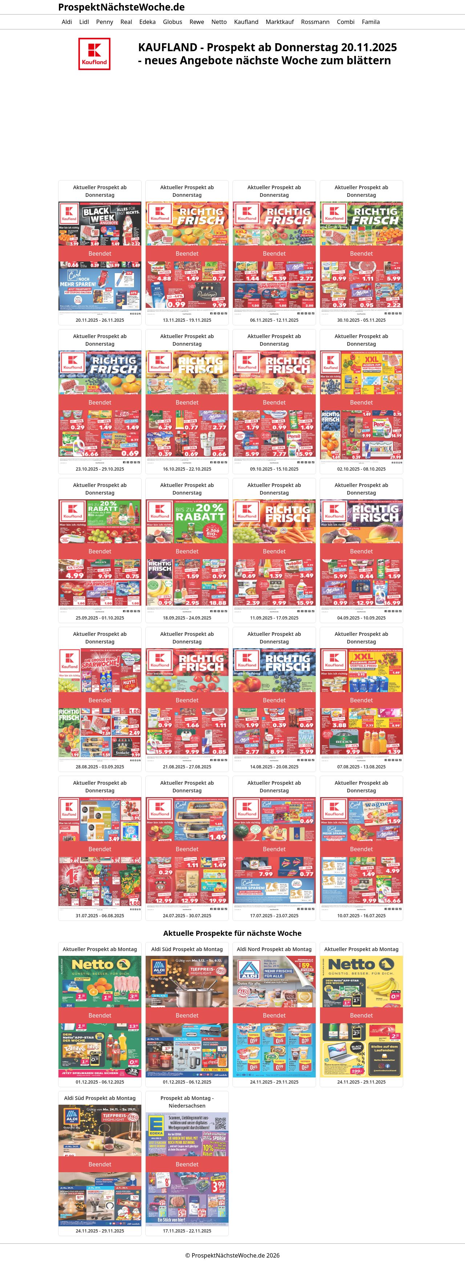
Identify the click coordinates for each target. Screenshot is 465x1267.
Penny (104, 22)
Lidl (84, 22)
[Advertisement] (121, 129)
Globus (172, 22)
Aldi (67, 22)
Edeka (148, 22)
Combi (346, 22)
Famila (371, 22)
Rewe (197, 22)
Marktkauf (280, 22)
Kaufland (246, 22)
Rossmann (315, 22)
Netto (219, 22)
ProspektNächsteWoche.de (121, 6)
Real (126, 22)
